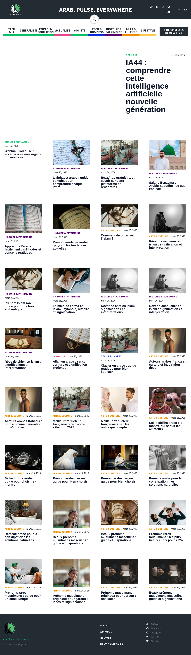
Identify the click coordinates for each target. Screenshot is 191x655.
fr (178, 9)
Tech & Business (111, 356)
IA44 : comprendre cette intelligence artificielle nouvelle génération (148, 86)
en (185, 9)
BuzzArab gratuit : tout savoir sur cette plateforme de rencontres (118, 182)
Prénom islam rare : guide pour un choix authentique (19, 306)
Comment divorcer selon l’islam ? (119, 237)
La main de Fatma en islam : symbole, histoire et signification (71, 309)
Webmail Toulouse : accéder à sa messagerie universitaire (23, 154)
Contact (107, 637)
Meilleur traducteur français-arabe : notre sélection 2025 (69, 424)
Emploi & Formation (17, 141)
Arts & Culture (110, 230)
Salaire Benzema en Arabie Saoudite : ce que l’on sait (167, 186)
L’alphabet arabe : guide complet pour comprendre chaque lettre (70, 182)
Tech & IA (131, 54)
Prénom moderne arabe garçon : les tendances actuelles (70, 245)
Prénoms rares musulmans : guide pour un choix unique (23, 596)
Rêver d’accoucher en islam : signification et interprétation (165, 309)
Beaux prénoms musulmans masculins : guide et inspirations (70, 540)
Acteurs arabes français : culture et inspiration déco (167, 364)
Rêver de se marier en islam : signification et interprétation (165, 244)
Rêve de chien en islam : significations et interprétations (23, 365)
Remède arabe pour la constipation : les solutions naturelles (165, 481)
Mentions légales (113, 644)
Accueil (106, 625)
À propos (108, 631)
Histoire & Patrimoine (66, 168)
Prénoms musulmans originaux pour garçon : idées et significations (70, 599)
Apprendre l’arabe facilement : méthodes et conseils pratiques (23, 249)
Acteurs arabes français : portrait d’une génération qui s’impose (23, 424)
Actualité (59, 356)
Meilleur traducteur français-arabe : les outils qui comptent (115, 424)
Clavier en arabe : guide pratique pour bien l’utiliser (118, 368)
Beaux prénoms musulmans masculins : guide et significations (166, 596)
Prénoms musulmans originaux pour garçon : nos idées (118, 596)
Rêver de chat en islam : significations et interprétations (119, 309)
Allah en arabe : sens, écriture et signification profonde (70, 364)
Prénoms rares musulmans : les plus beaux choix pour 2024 (166, 537)
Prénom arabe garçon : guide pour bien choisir (70, 480)
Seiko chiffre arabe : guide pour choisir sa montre (20, 481)
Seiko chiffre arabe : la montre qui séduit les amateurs (165, 426)
